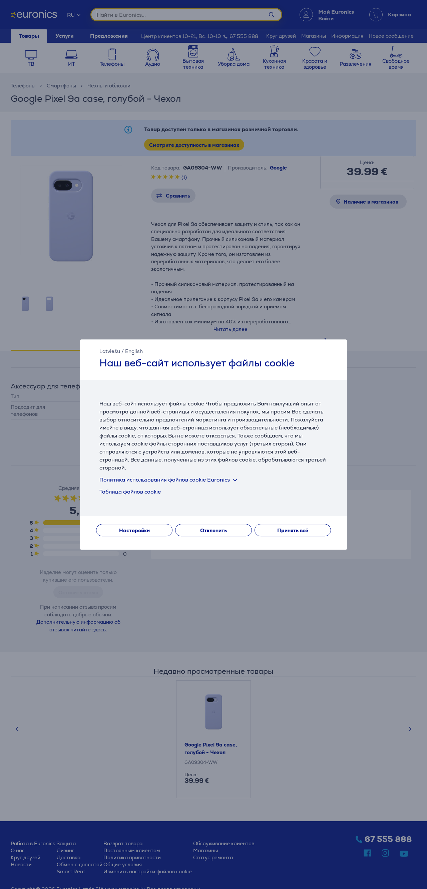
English (134, 351)
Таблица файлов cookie (130, 491)
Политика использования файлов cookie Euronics (169, 479)
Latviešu (109, 351)
